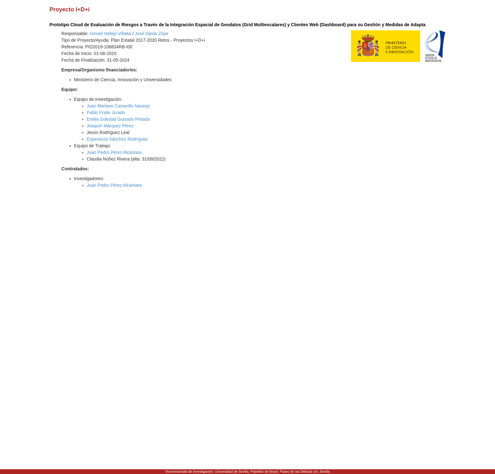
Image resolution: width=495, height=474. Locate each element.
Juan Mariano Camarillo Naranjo (118, 105)
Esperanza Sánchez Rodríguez (117, 139)
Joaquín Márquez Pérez (110, 125)
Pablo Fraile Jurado (106, 112)
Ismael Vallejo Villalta (110, 33)
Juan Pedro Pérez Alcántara (114, 152)
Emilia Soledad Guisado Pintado (118, 119)
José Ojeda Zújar (152, 33)
